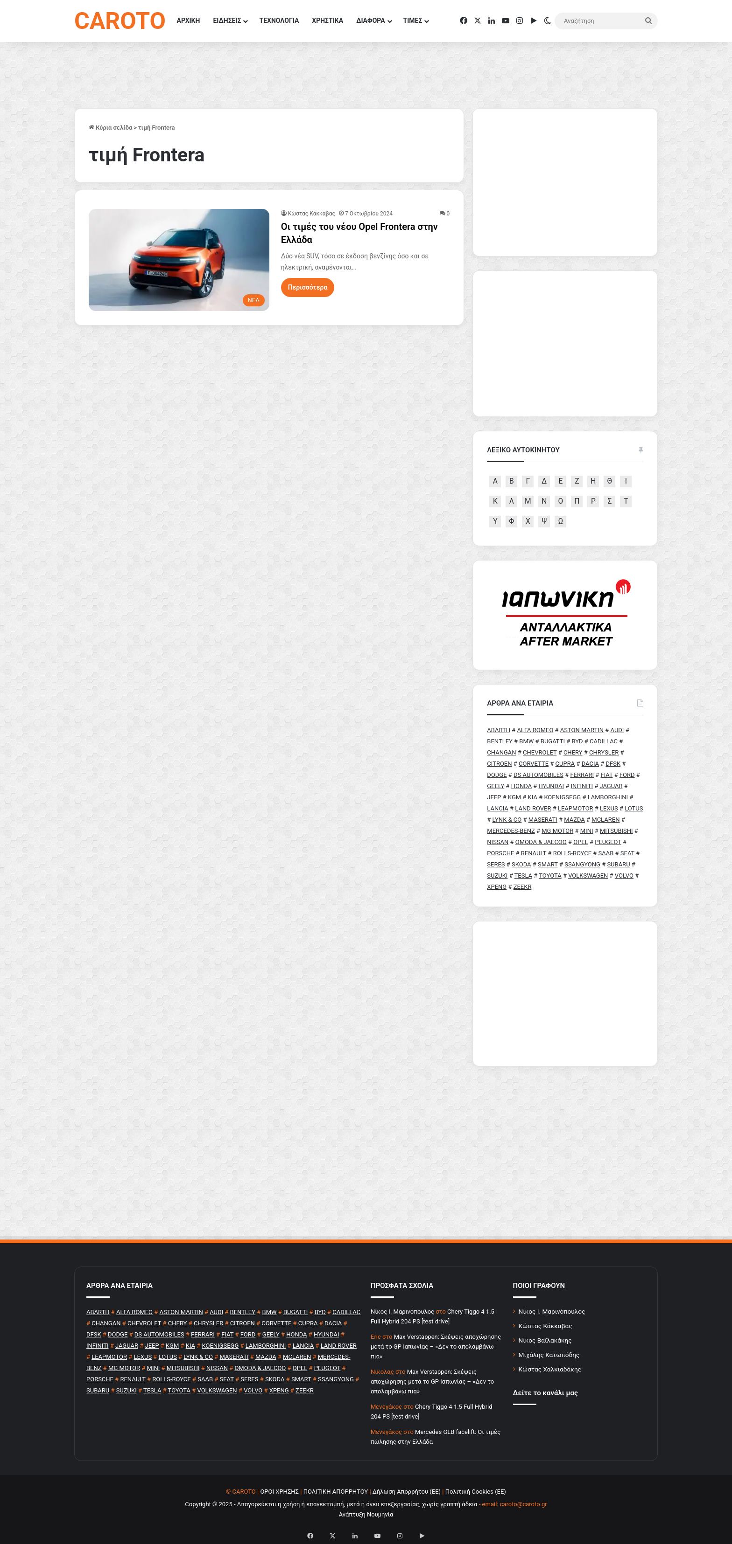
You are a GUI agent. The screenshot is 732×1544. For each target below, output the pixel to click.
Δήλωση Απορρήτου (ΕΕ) (407, 1491)
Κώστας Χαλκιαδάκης (550, 1369)
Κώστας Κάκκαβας (311, 213)
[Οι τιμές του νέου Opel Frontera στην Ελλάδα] (179, 260)
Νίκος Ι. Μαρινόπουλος (552, 1311)
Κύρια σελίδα (110, 127)
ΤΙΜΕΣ (412, 20)
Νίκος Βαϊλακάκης (545, 1340)
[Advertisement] (565, 993)
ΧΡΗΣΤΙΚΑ (327, 20)
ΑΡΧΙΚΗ (188, 20)
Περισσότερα (308, 287)
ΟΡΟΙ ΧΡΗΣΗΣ (279, 1491)
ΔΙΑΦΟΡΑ (370, 20)
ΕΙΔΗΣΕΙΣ (227, 20)
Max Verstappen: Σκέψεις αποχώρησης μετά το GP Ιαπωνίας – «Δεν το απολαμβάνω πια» (436, 1346)
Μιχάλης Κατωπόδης (549, 1354)
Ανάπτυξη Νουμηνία (366, 1514)
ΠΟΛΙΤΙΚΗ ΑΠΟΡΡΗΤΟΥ (335, 1491)
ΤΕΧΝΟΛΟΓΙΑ (279, 20)
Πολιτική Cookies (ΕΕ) (475, 1491)
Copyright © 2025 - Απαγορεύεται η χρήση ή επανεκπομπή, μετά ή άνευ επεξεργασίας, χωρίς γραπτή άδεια (331, 1504)
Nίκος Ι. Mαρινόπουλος (402, 1311)
